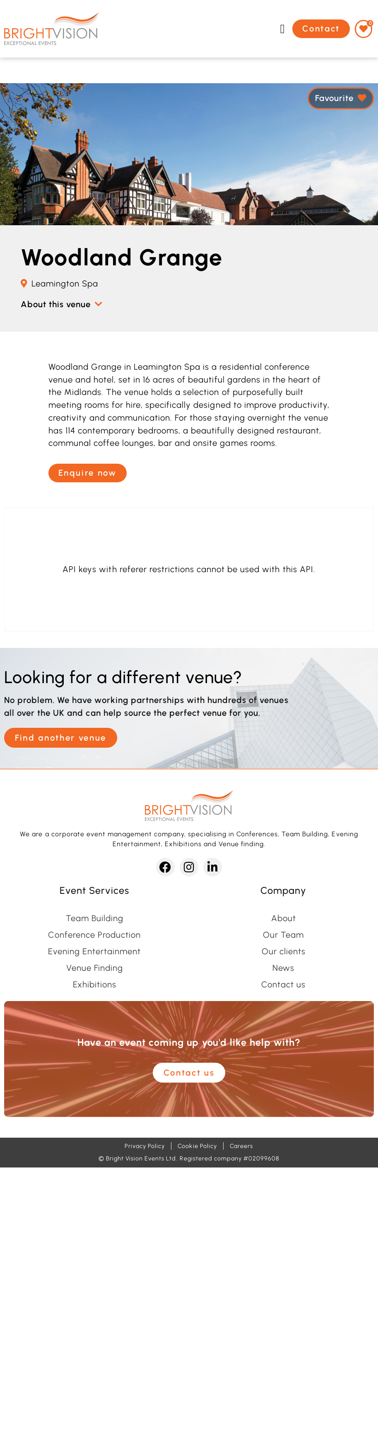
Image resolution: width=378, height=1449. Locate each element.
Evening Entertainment (94, 951)
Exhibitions (94, 984)
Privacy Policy (145, 1146)
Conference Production (94, 935)
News (283, 968)
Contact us (283, 984)
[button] (282, 28)
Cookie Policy (197, 1146)
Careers (241, 1146)
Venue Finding (94, 968)
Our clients (284, 951)
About (283, 918)
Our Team (283, 935)
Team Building (94, 918)
